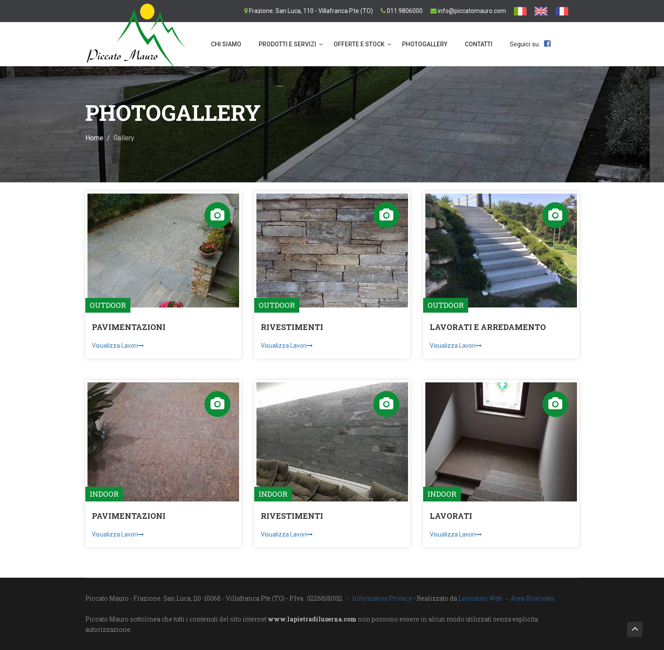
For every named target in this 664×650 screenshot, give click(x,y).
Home (94, 138)
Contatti (478, 44)
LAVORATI (451, 516)
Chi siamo (226, 44)
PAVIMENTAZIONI (128, 327)
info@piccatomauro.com (472, 10)
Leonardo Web (480, 598)
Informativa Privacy (382, 598)
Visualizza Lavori (118, 345)
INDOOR (104, 494)
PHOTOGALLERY (424, 44)
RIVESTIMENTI (292, 327)
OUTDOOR (108, 305)
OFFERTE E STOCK (359, 44)
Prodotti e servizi (287, 44)
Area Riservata (532, 598)
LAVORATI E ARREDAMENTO (488, 327)
